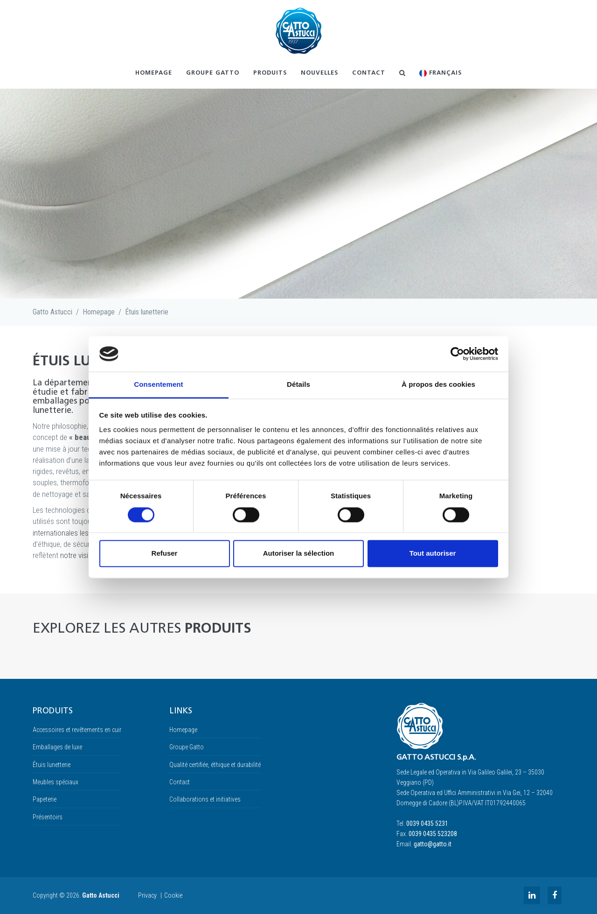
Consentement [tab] (158, 385)
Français (440, 73)
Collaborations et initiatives (205, 799)
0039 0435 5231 (427, 823)
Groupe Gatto (212, 73)
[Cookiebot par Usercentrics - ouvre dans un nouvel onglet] (457, 354)
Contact (368, 73)
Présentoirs (47, 817)
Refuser (165, 554)
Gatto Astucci (52, 311)
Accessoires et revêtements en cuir (77, 729)
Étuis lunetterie (146, 311)
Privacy (147, 895)
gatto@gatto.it (432, 844)
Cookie (173, 895)
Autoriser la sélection (298, 554)
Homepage (153, 73)
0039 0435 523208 (433, 833)
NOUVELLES (319, 73)
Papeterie (44, 799)
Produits (270, 73)
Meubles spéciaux (55, 782)
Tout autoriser (433, 554)
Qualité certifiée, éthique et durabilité (215, 764)
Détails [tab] (298, 385)
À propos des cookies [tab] (438, 385)
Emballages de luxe (57, 747)
